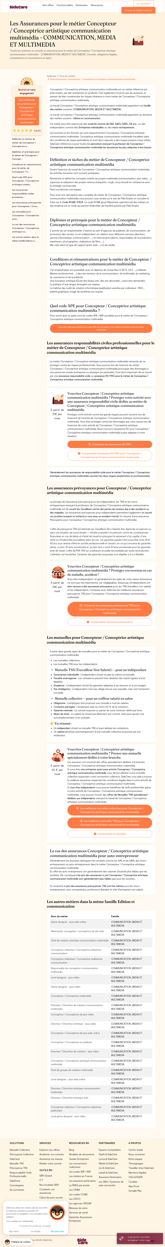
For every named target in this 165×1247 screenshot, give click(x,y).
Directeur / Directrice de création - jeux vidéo (75, 1051)
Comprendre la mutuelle (110, 833)
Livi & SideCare (107, 1167)
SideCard (14, 1158)
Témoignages (136, 1163)
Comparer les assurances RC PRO (109, 444)
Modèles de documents (81, 1154)
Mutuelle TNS (17, 1163)
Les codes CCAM (78, 1194)
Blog (71, 1149)
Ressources (97, 5)
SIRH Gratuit (45, 1175)
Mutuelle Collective (20, 1149)
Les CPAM (74, 1189)
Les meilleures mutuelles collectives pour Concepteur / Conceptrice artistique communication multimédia (110, 810)
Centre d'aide (136, 1149)
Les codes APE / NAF (80, 1171)
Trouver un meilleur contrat (138, 10)
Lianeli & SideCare (108, 1172)
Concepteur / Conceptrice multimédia (71, 995)
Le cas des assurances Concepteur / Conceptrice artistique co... (25, 228)
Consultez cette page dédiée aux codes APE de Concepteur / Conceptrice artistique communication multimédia (101, 328)
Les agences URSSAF (80, 1203)
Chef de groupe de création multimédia (72, 1070)
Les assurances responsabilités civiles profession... (23, 193)
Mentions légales (137, 1172)
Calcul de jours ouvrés (51, 1197)
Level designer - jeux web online (68, 1079)
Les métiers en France (80, 1176)
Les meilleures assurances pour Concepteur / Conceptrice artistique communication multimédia (26, 111)
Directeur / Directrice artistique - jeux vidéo (73, 1023)
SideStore (15, 1180)
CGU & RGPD (136, 1177)
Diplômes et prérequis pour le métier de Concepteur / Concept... (26, 155)
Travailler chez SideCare (141, 1167)
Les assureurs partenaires (82, 1180)
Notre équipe (135, 1158)
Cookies (133, 1181)
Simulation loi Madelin (50, 1202)
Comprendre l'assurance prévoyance (110, 622)
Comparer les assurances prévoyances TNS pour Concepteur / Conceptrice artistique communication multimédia (109, 609)
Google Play (135, 1190)
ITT (41, 1180)
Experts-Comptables (110, 1149)
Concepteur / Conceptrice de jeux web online (75, 1033)
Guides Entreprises (79, 1158)
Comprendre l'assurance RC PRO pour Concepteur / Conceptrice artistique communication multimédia (110, 455)
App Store (134, 1186)
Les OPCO (74, 1198)
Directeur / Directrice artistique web (69, 1097)
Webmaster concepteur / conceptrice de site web (77, 931)
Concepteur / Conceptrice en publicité (71, 1042)
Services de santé (78, 1212)
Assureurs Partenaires (110, 1177)
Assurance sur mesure (51, 1158)
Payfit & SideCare (108, 1154)
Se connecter (143, 3)
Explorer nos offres (49, 1149)
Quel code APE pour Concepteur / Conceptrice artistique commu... (25, 181)
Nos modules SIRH (49, 1184)
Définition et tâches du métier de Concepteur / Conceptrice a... (24, 142)
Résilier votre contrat (50, 1163)
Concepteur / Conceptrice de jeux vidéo (72, 1014)
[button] (17, 1241)
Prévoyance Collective (22, 1154)
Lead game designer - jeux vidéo (68, 1116)
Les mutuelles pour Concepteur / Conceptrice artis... (25, 215)
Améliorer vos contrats (51, 1154)
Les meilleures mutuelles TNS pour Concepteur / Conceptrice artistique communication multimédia (110, 822)
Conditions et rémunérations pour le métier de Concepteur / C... (26, 168)
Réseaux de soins (78, 1208)
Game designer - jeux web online (68, 921)
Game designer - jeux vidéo (65, 986)
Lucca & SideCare (108, 1158)
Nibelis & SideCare (108, 1163)
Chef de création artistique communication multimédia (79, 940)
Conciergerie (17, 1185)
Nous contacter (137, 1154)
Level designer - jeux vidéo (65, 977)
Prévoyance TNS (19, 1167)
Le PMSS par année (79, 1185)
